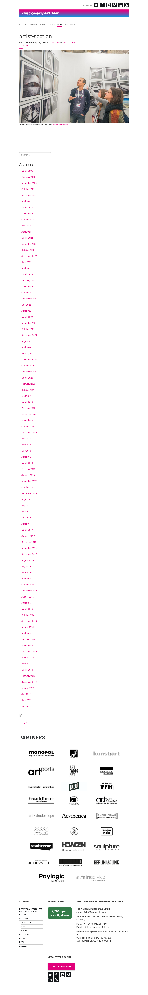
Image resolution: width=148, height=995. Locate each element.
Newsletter (87, 5)
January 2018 (28, 474)
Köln (23, 918)
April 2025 (26, 201)
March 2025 (27, 207)
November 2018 (29, 420)
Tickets (42, 23)
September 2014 (29, 620)
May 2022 (26, 304)
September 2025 (29, 194)
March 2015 (27, 608)
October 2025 (27, 188)
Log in (24, 721)
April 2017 (26, 523)
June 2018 (26, 444)
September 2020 (29, 371)
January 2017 (28, 535)
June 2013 (26, 663)
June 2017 (26, 511)
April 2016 (26, 578)
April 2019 (26, 395)
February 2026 (28, 176)
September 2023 (29, 255)
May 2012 (26, 706)
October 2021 (27, 328)
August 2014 (27, 626)
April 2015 (26, 602)
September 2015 (29, 590)
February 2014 (28, 639)
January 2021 (28, 353)
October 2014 (27, 614)
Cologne (33, 23)
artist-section (68, 42)
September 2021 (29, 334)
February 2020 (28, 383)
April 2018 (26, 456)
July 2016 (26, 566)
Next (22, 48)
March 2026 (27, 170)
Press (66, 23)
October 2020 (27, 365)
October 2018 (27, 426)
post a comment (60, 124)
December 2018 (28, 413)
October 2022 (27, 292)
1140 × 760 (54, 42)
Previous (24, 45)
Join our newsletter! (60, 958)
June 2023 (26, 261)
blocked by (60, 904)
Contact (73, 23)
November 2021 (29, 322)
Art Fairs (23, 910)
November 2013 (29, 645)
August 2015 (27, 596)
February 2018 (28, 468)
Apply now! (51, 23)
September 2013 (29, 651)
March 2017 (27, 529)
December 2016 (28, 541)
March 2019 (27, 401)
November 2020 (29, 359)
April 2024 (26, 231)
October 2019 (27, 389)
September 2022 (29, 298)
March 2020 (27, 377)
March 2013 (27, 669)
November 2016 (29, 547)
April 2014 (26, 632)
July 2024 (26, 225)
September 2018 (29, 432)
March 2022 (27, 316)
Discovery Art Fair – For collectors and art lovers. (30, 903)
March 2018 (27, 462)
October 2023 (27, 249)
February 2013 (28, 675)
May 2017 (26, 517)
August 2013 (27, 657)
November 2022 (29, 286)
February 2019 (28, 407)
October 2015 (27, 584)
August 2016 (27, 559)
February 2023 (28, 280)
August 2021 (27, 340)
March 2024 (27, 237)
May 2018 (26, 450)
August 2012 (27, 687)
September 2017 (29, 493)
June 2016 (26, 572)
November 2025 (29, 182)
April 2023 (26, 267)
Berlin (24, 922)
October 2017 (27, 486)
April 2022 (26, 310)
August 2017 (27, 499)
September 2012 (29, 681)
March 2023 (27, 274)
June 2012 (26, 699)
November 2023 (29, 243)
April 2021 (26, 347)
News (59, 23)
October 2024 (27, 219)
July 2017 (26, 505)
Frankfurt (23, 23)
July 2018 (26, 438)
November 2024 (29, 213)
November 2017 (29, 480)
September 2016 (29, 553)
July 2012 (26, 693)
